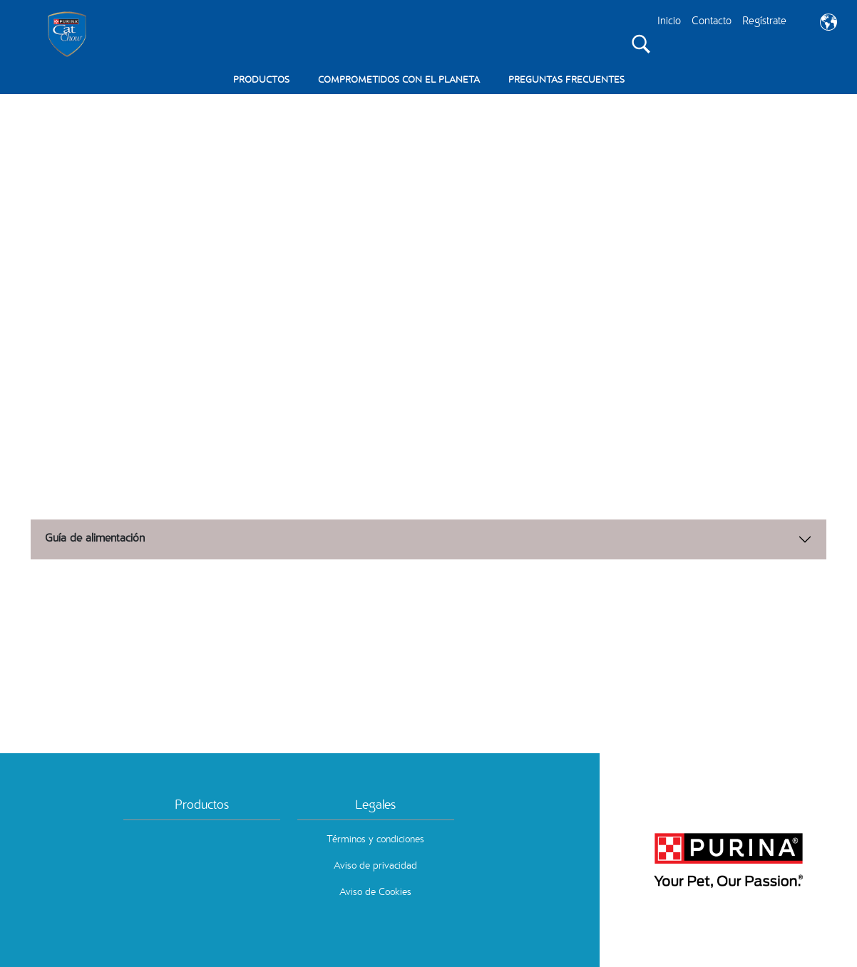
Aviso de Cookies (375, 893)
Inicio (669, 21)
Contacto (712, 21)
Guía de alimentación (95, 539)
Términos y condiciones (375, 840)
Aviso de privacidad (375, 867)
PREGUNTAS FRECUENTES (566, 81)
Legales (375, 806)
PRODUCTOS (261, 81)
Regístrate (764, 21)
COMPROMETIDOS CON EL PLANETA (399, 81)
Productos (202, 806)
